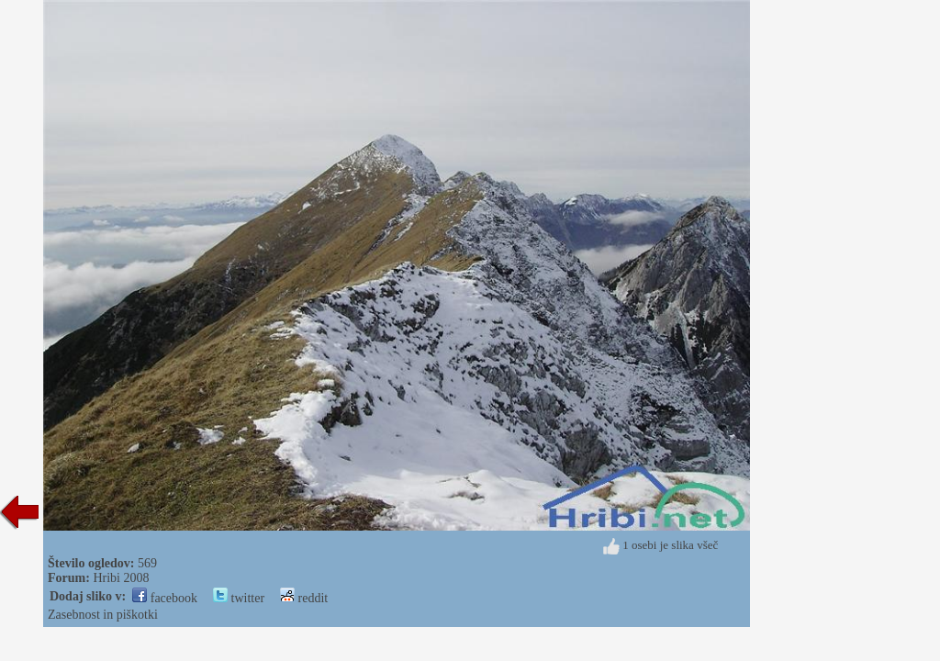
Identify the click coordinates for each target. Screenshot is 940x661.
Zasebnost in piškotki (103, 615)
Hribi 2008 (121, 578)
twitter (238, 598)
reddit (304, 598)
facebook (164, 598)
